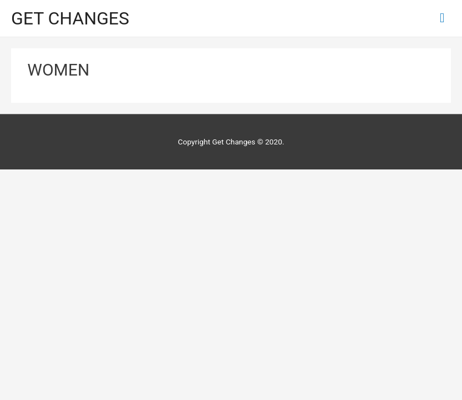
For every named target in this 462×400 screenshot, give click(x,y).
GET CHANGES (70, 18)
